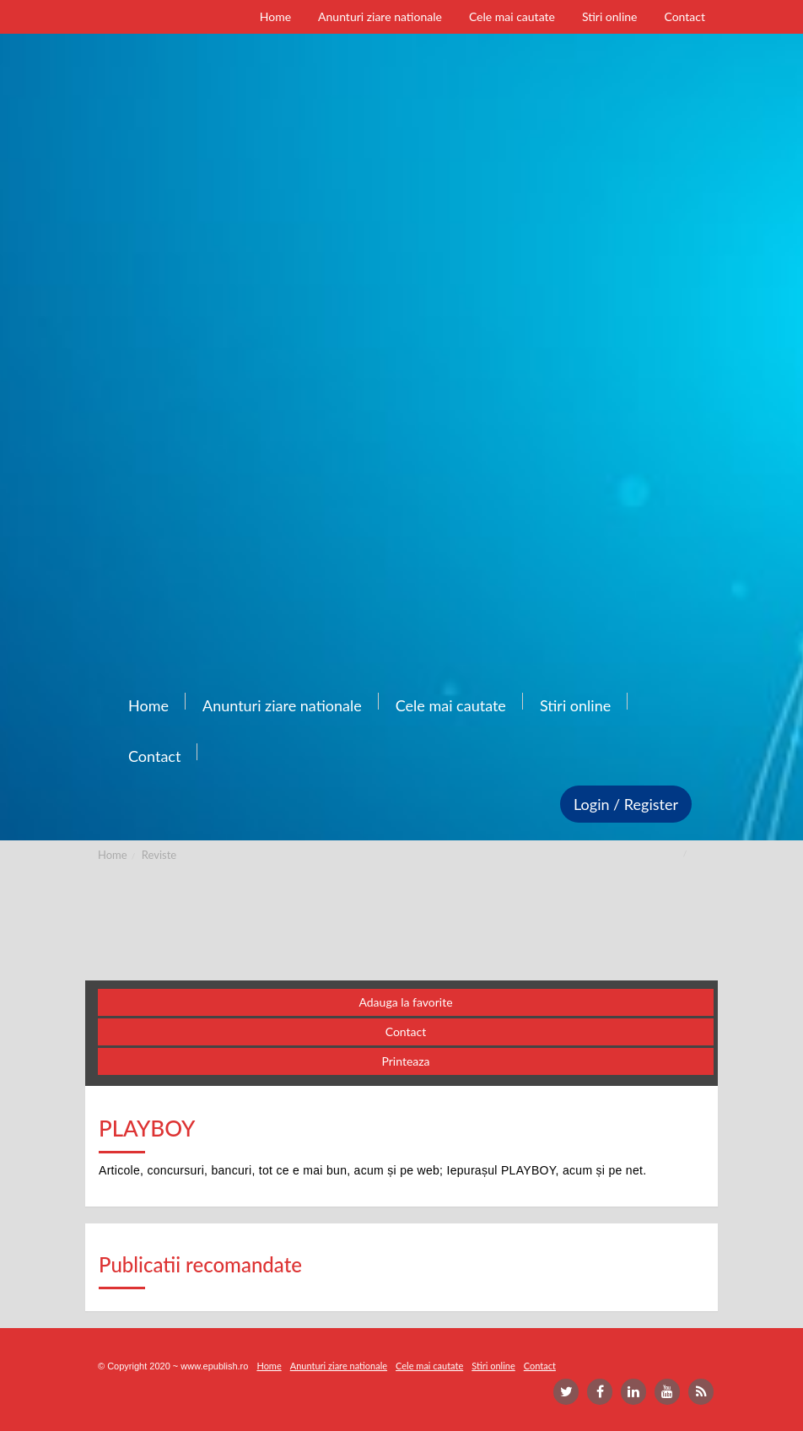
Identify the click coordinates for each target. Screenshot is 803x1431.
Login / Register (626, 804)
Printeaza (405, 1061)
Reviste (159, 854)
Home (112, 854)
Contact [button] (406, 1031)
